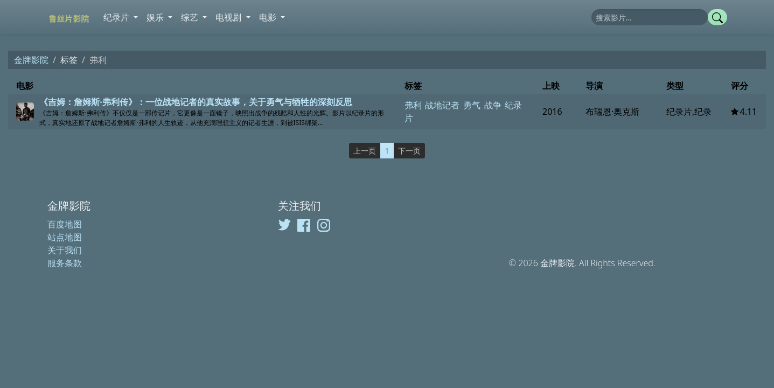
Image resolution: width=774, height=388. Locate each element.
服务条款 (64, 263)
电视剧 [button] (229, 17)
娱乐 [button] (156, 17)
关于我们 (64, 250)
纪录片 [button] (117, 17)
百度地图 (64, 224)
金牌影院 (31, 60)
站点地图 (64, 237)
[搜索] (649, 17)
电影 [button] (268, 17)
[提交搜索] (717, 17)
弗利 (413, 105)
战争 (492, 105)
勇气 (471, 105)
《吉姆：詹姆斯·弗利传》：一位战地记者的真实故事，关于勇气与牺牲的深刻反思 (195, 102)
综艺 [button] (190, 17)
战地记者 (442, 105)
